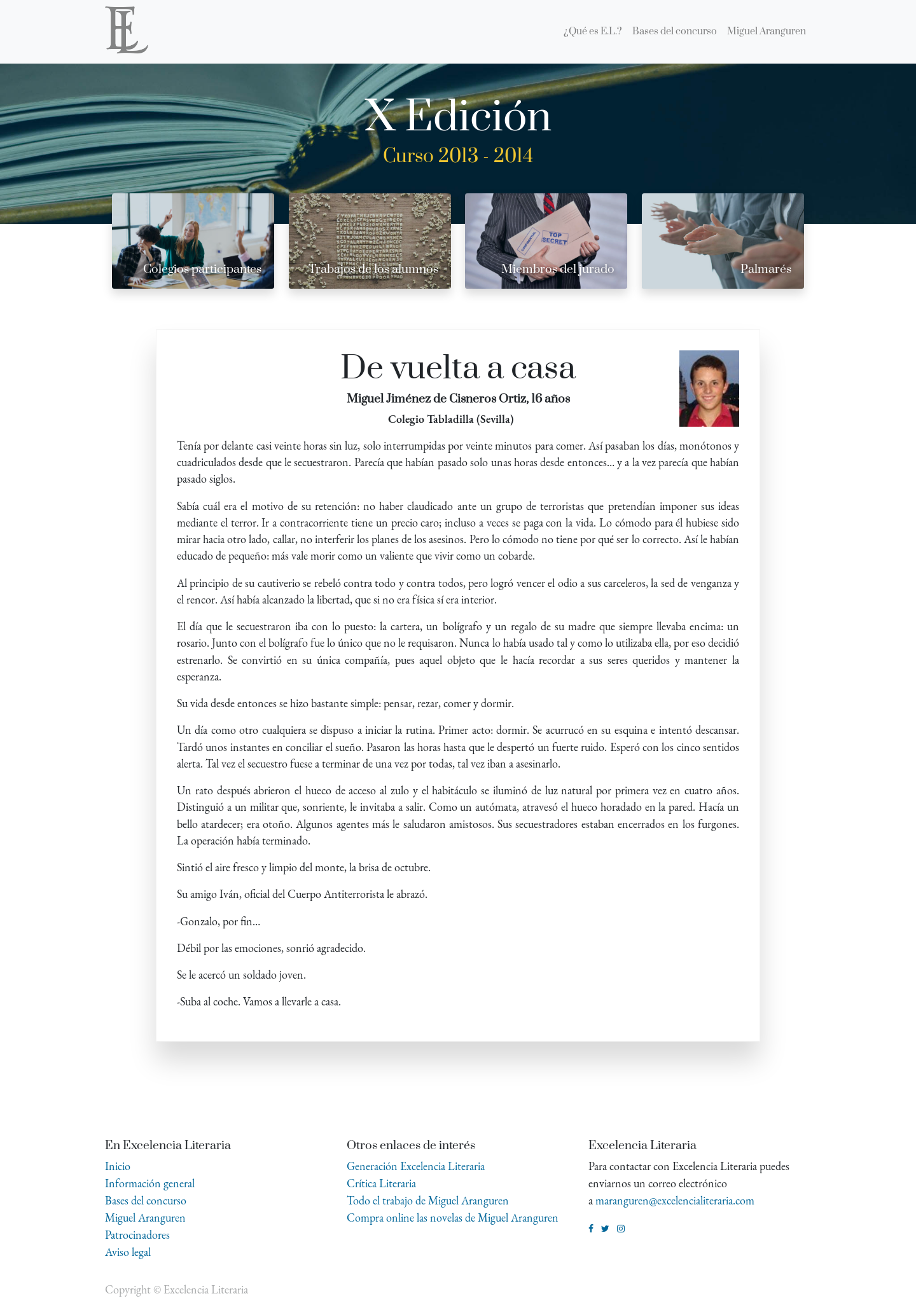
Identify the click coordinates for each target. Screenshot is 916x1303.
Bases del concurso (145, 1200)
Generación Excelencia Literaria (416, 1166)
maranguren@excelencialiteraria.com (674, 1200)
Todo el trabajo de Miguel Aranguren (428, 1200)
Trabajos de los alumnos (373, 269)
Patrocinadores (137, 1234)
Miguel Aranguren (145, 1217)
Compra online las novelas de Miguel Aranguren (453, 1217)
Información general (150, 1183)
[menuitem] (593, 32)
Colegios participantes (202, 269)
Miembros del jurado (557, 269)
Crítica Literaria (381, 1183)
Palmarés (765, 269)
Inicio (117, 1166)
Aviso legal (128, 1251)
